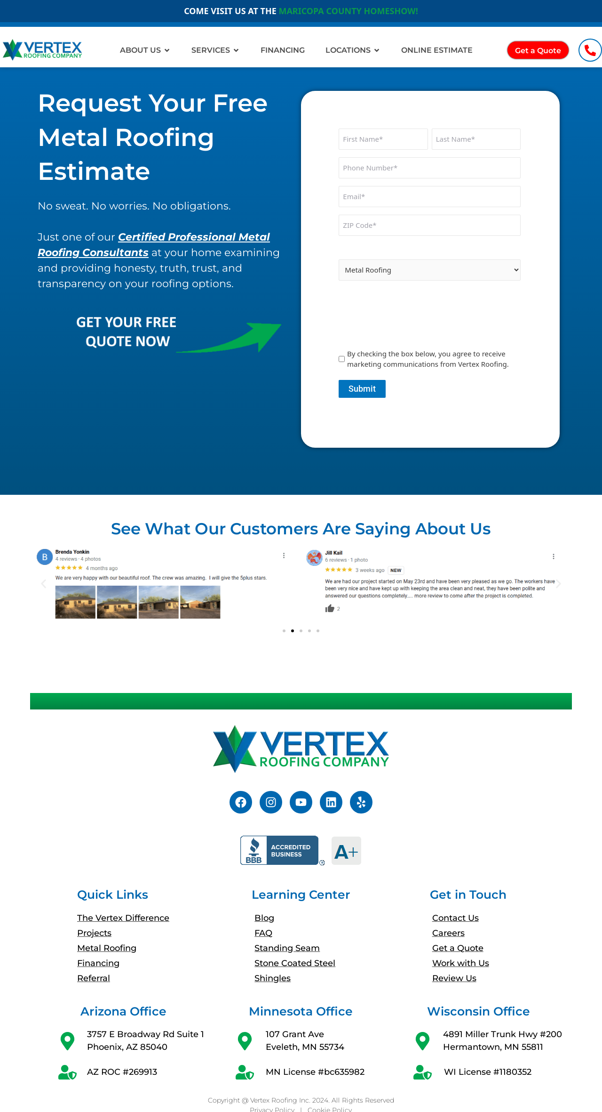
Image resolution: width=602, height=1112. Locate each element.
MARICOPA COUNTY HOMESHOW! (348, 10)
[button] (43, 584)
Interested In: (364, 250)
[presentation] (410, 322)
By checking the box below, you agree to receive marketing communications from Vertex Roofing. (428, 359)
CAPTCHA (356, 295)
